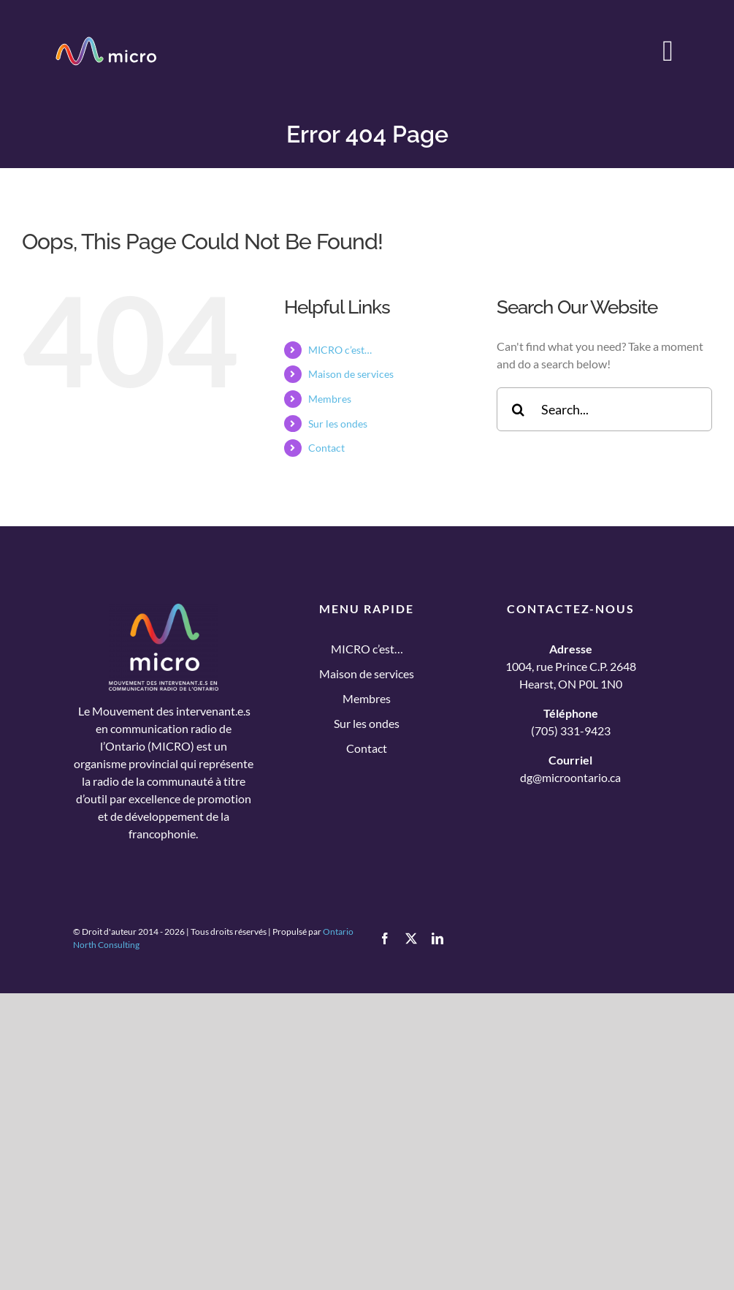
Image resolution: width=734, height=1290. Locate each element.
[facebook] (385, 938)
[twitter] (411, 938)
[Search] (518, 409)
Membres (329, 398)
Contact (326, 447)
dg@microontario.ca (570, 777)
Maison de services (351, 374)
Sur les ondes (337, 423)
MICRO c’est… (340, 350)
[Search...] (604, 409)
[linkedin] (437, 938)
